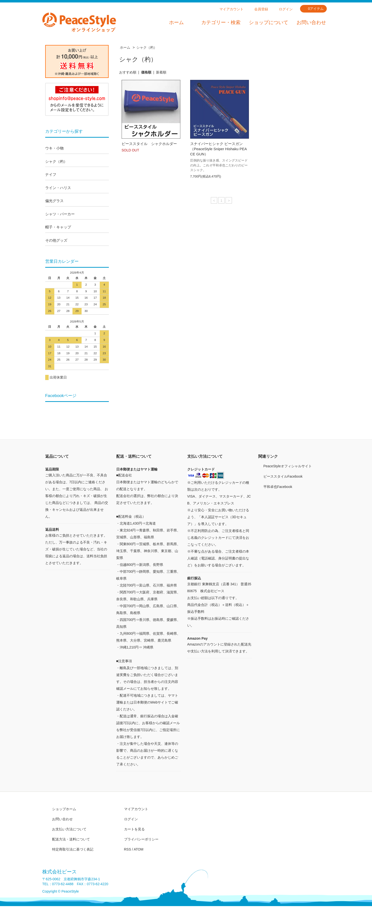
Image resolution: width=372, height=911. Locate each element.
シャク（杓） (146, 47)
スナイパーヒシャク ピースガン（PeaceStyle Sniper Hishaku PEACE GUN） (218, 149)
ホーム (176, 22)
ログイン (286, 9)
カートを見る (134, 829)
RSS (127, 849)
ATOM (138, 849)
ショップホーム (64, 809)
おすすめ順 (127, 72)
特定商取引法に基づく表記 (72, 849)
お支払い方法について (69, 829)
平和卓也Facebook (277, 487)
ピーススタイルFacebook (282, 476)
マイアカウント (231, 9)
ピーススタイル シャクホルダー (149, 144)
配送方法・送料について (71, 839)
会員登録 (261, 9)
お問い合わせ (311, 22)
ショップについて (268, 22)
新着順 (161, 72)
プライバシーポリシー (141, 839)
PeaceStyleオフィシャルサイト (287, 466)
